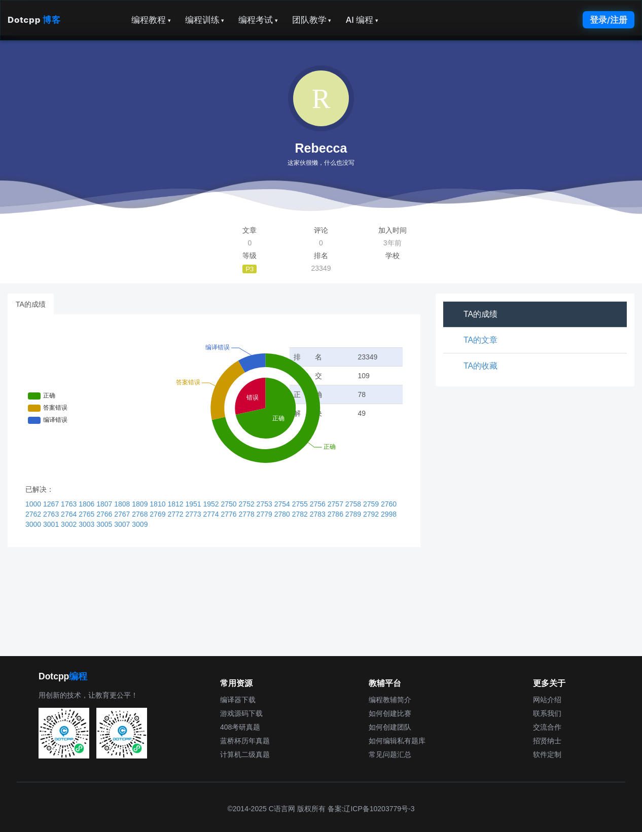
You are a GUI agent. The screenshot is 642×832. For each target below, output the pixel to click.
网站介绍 (547, 700)
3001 (52, 524)
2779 (265, 514)
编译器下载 (238, 700)
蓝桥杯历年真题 (245, 741)
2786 (336, 514)
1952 (212, 504)
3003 (87, 524)
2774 (212, 514)
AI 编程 (361, 20)
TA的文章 (480, 340)
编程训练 (205, 20)
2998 (389, 514)
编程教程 (151, 20)
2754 (283, 504)
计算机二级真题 (245, 754)
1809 (141, 504)
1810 (158, 504)
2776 (230, 514)
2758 (354, 504)
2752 (248, 504)
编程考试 (258, 20)
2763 (52, 514)
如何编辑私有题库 (397, 741)
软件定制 (547, 754)
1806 (87, 504)
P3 (249, 269)
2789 (354, 514)
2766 (105, 514)
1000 (34, 504)
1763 (70, 504)
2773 (194, 514)
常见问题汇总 (390, 754)
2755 (301, 504)
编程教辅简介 (390, 700)
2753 (265, 504)
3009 (140, 524)
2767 (123, 514)
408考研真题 (240, 727)
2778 (248, 514)
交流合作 (547, 727)
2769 (158, 514)
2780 (283, 514)
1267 (52, 504)
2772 (176, 514)
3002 (70, 524)
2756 (319, 504)
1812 (176, 504)
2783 (319, 514)
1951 (194, 504)
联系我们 (547, 713)
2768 (141, 514)
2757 (336, 504)
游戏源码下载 (241, 713)
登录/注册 (608, 20)
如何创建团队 (390, 727)
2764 (70, 514)
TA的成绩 (31, 304)
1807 (105, 504)
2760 (389, 504)
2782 (301, 514)
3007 (123, 524)
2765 (87, 514)
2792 (372, 514)
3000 (34, 524)
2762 (34, 514)
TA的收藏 (480, 365)
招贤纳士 (547, 741)
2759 (372, 504)
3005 (105, 524)
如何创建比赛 (390, 713)
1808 (123, 504)
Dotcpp (34, 20)
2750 (230, 504)
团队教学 (312, 20)
